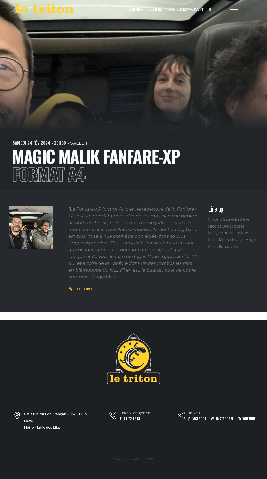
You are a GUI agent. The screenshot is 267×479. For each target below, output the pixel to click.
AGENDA (134, 9)
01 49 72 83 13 (129, 418)
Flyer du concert (81, 288)
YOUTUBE (247, 418)
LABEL (155, 9)
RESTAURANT (190, 9)
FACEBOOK (197, 418)
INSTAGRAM (222, 418)
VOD (170, 9)
